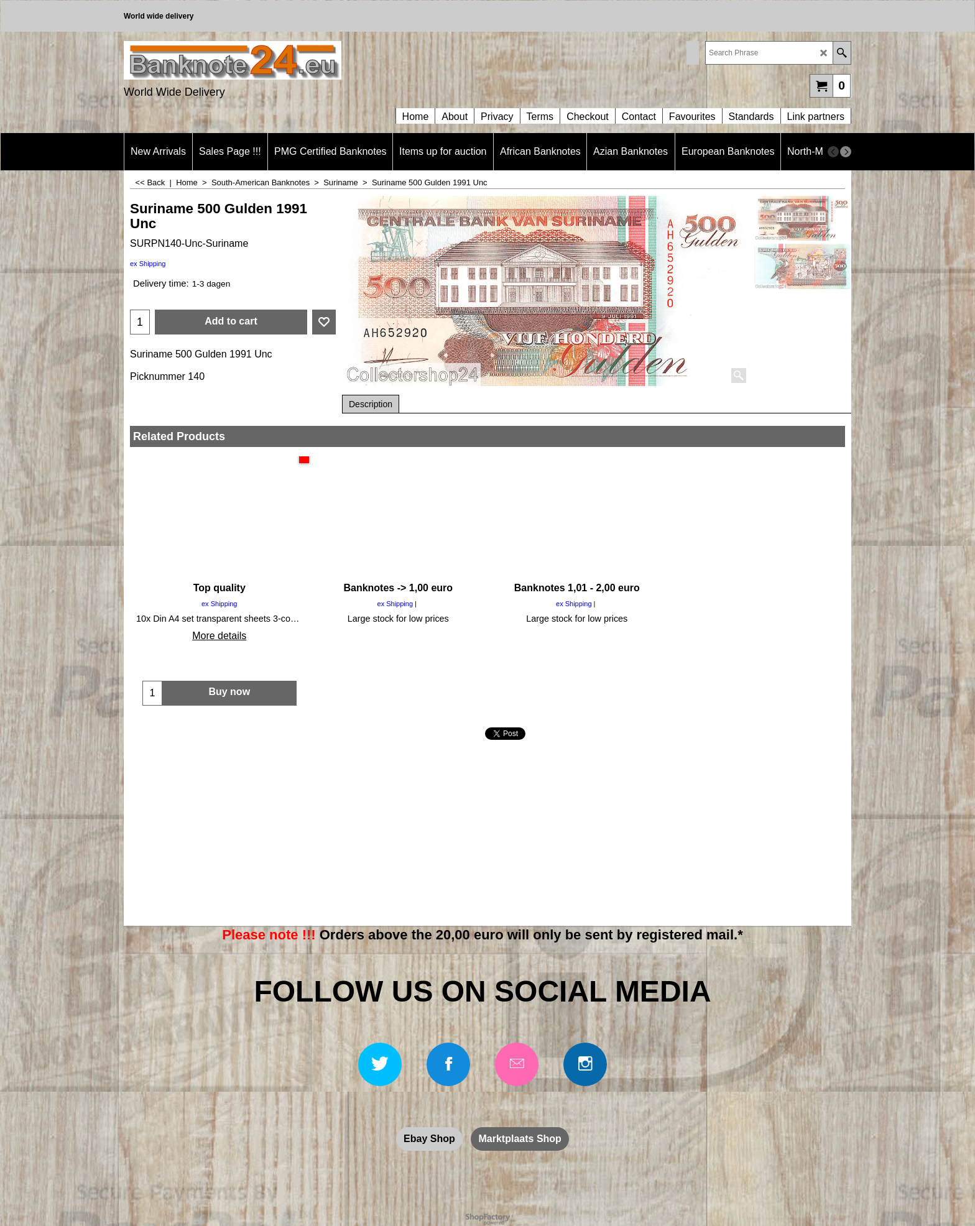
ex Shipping (148, 263)
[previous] (833, 151)
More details (219, 635)
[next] (845, 151)
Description (370, 404)
